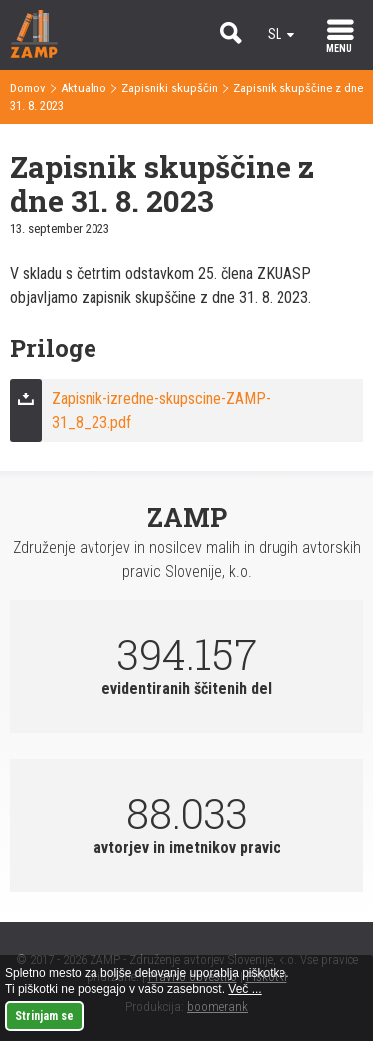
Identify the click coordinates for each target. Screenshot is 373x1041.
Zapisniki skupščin (169, 88)
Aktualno (83, 88)
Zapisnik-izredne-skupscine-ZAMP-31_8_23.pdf (161, 410)
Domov (28, 88)
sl (274, 34)
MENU (339, 48)
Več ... (244, 989)
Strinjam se (44, 1016)
